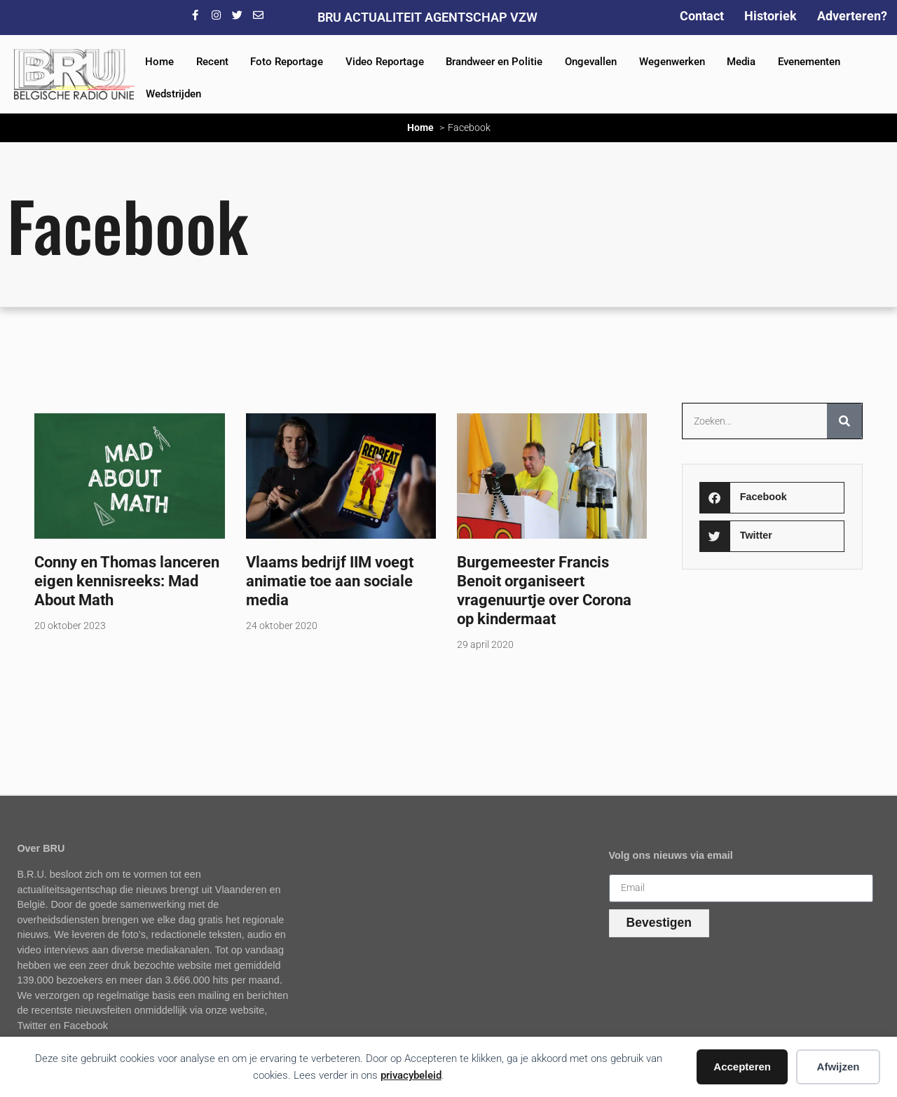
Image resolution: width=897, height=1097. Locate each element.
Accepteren (742, 1066)
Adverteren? (852, 15)
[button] (771, 497)
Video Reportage (384, 61)
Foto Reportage (286, 61)
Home (159, 61)
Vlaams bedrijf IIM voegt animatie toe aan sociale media (329, 581)
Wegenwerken (672, 61)
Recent (212, 61)
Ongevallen (591, 61)
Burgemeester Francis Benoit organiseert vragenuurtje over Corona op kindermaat (544, 590)
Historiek (770, 15)
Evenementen (809, 61)
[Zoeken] (844, 421)
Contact (702, 15)
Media (741, 61)
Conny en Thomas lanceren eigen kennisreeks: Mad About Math (126, 581)
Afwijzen (838, 1066)
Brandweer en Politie (494, 61)
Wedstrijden (173, 94)
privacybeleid (411, 1075)
